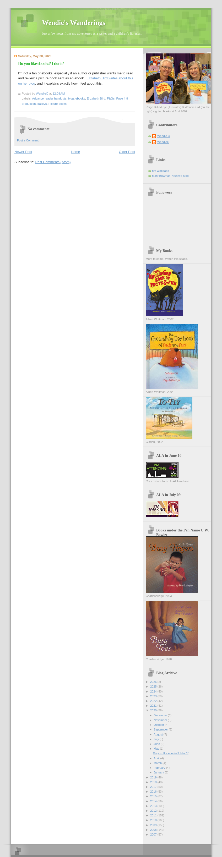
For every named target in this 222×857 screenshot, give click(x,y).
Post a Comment (28, 140)
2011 (154, 815)
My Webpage (160, 170)
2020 (154, 710)
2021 (154, 705)
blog (71, 98)
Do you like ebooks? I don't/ (170, 753)
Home (75, 152)
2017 (154, 786)
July (157, 739)
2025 (154, 686)
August (158, 734)
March (158, 763)
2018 (154, 782)
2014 (154, 801)
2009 (154, 825)
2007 (154, 834)
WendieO (163, 142)
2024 (154, 691)
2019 (154, 777)
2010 (154, 820)
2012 (154, 810)
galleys (42, 103)
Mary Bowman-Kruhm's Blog (170, 175)
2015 (154, 796)
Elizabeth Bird (96, 98)
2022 (154, 700)
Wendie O (163, 136)
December (161, 715)
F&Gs (111, 98)
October (159, 724)
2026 (154, 681)
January (159, 772)
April (157, 758)
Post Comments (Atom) (53, 162)
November (161, 720)
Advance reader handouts (49, 98)
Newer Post (23, 152)
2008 (154, 829)
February (160, 767)
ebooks (80, 98)
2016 (154, 791)
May (157, 748)
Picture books (57, 103)
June (157, 743)
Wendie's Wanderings (73, 22)
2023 (154, 696)
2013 (154, 805)
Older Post (127, 152)
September (161, 729)
